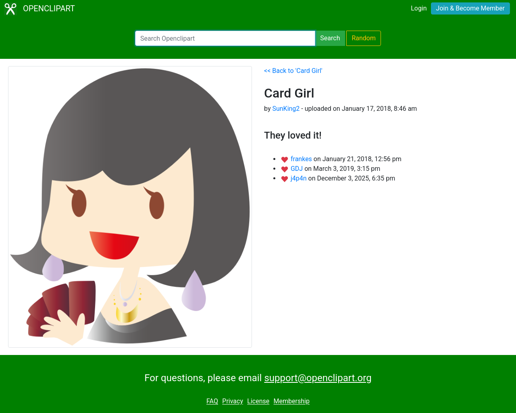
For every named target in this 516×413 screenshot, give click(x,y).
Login (419, 8)
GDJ (297, 168)
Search (330, 38)
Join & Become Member (470, 8)
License (258, 401)
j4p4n (299, 178)
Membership (292, 401)
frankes (302, 159)
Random (364, 38)
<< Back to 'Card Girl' (293, 71)
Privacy (232, 401)
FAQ (212, 401)
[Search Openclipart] (225, 38)
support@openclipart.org (317, 378)
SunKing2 (286, 108)
